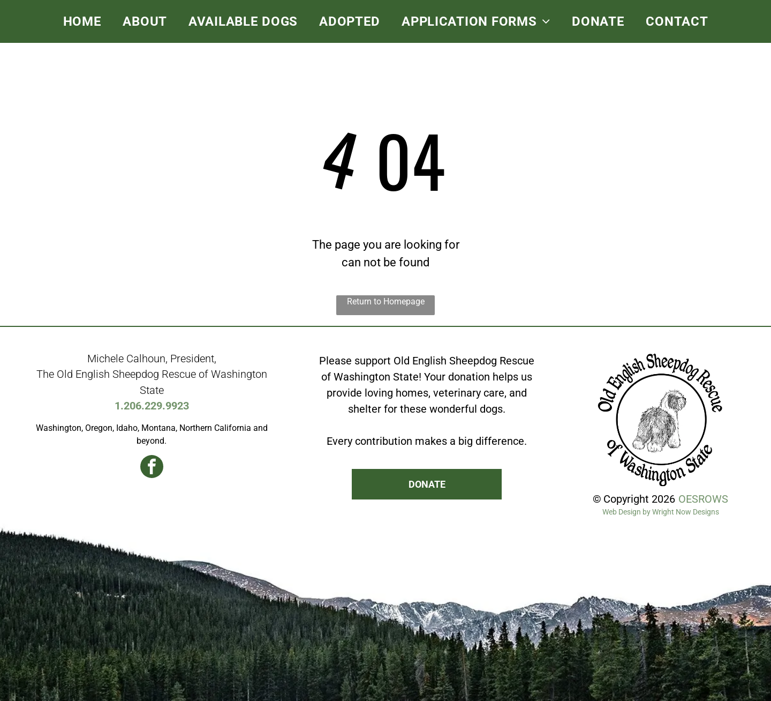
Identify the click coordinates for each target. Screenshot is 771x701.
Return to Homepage (386, 301)
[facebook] (151, 468)
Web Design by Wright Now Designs (660, 512)
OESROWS (703, 499)
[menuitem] (82, 21)
